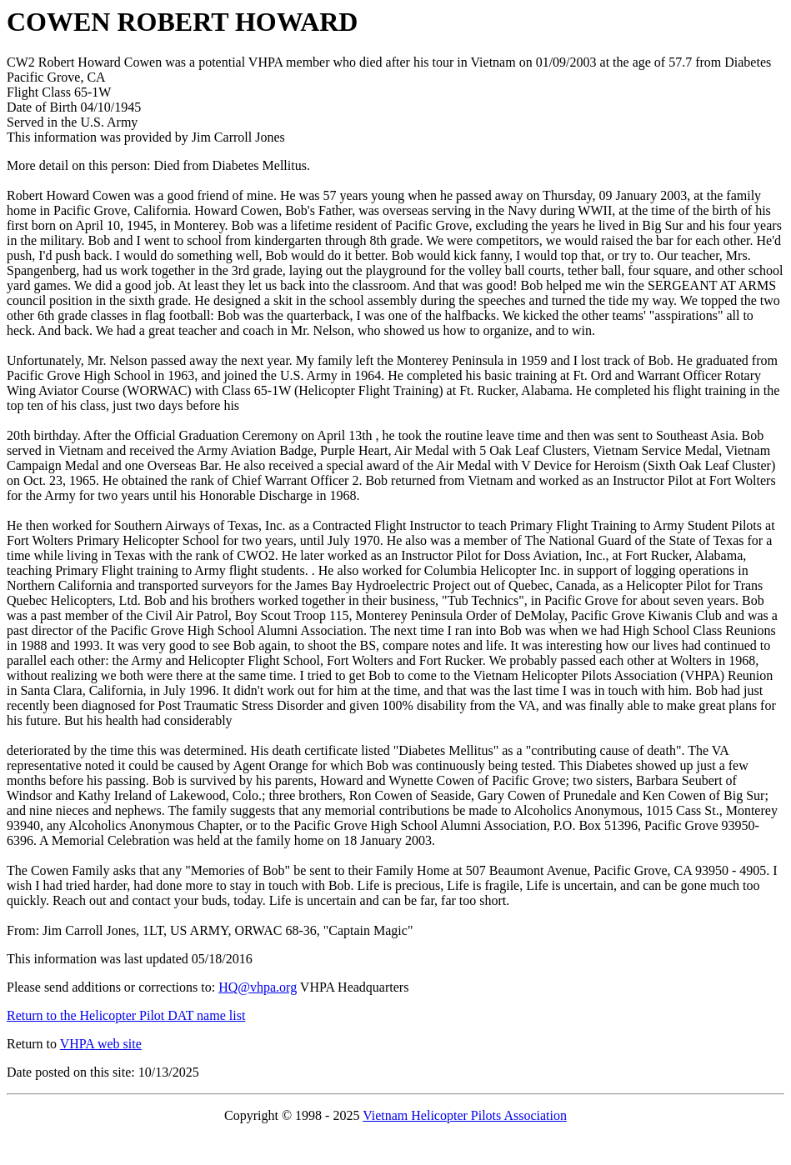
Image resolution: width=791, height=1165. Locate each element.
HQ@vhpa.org (257, 987)
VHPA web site (101, 1044)
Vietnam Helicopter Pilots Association (465, 1115)
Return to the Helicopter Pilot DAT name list (126, 1015)
